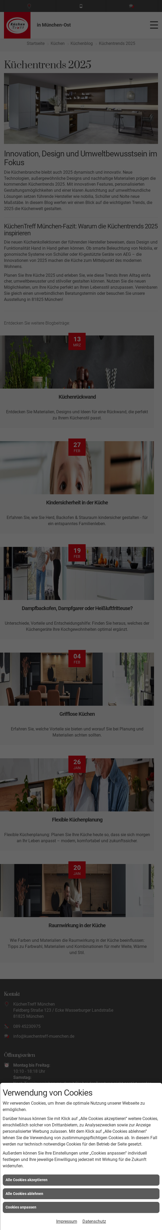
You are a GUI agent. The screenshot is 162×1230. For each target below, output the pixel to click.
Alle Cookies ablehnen (24, 1193)
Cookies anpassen (21, 1207)
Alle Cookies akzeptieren (26, 1180)
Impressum (66, 1221)
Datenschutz (94, 1221)
